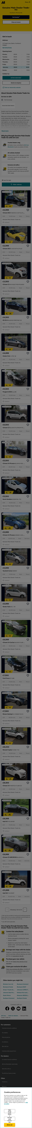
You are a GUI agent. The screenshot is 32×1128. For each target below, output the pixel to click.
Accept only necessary (9, 1119)
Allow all (9, 1125)
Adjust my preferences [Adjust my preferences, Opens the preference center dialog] (9, 1111)
